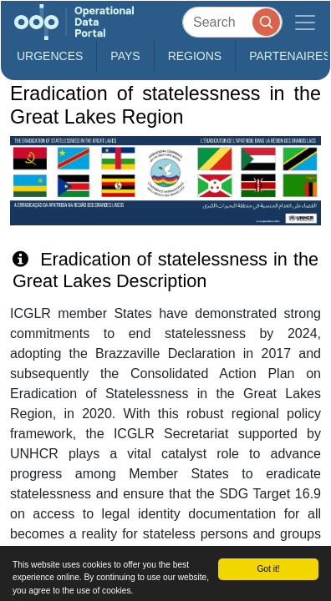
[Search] (232, 22)
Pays (125, 56)
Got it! (268, 568)
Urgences (50, 56)
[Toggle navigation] (305, 22)
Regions (195, 56)
